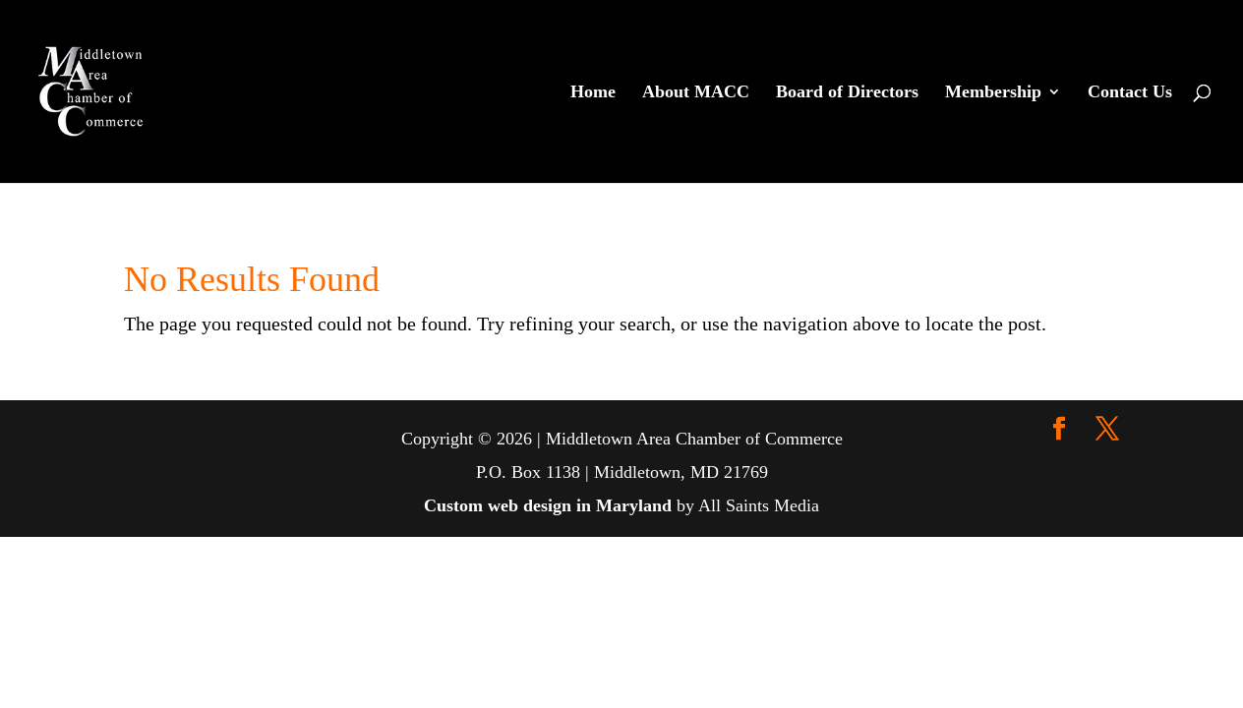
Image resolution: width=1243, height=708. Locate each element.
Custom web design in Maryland (548, 505)
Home (593, 93)
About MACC (695, 93)
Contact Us (1130, 93)
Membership (993, 93)
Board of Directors (847, 93)
